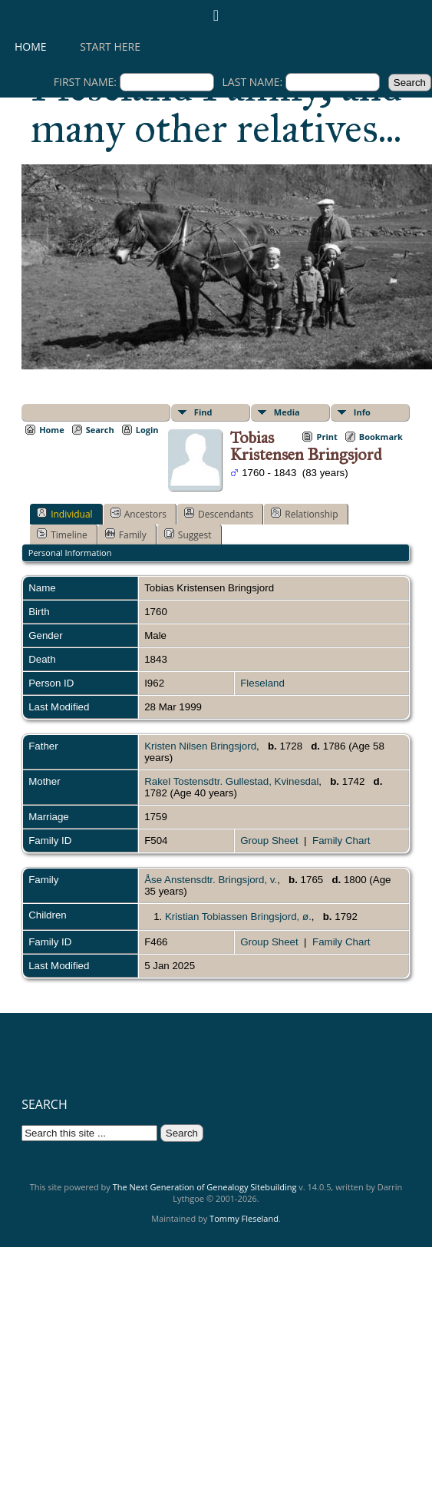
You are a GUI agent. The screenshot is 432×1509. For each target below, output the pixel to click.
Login (147, 429)
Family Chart (341, 840)
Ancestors (138, 514)
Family (126, 534)
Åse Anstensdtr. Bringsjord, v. (210, 879)
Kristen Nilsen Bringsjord (200, 746)
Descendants (218, 514)
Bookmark (381, 436)
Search (100, 429)
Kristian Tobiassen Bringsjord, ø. (238, 916)
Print (326, 436)
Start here (110, 46)
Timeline (62, 534)
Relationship (304, 514)
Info (362, 412)
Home (31, 46)
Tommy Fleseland (244, 1218)
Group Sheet (269, 840)
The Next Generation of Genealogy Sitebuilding (205, 1187)
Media (287, 412)
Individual (65, 514)
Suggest (188, 534)
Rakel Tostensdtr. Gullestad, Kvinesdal (231, 781)
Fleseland (262, 683)
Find (203, 412)
